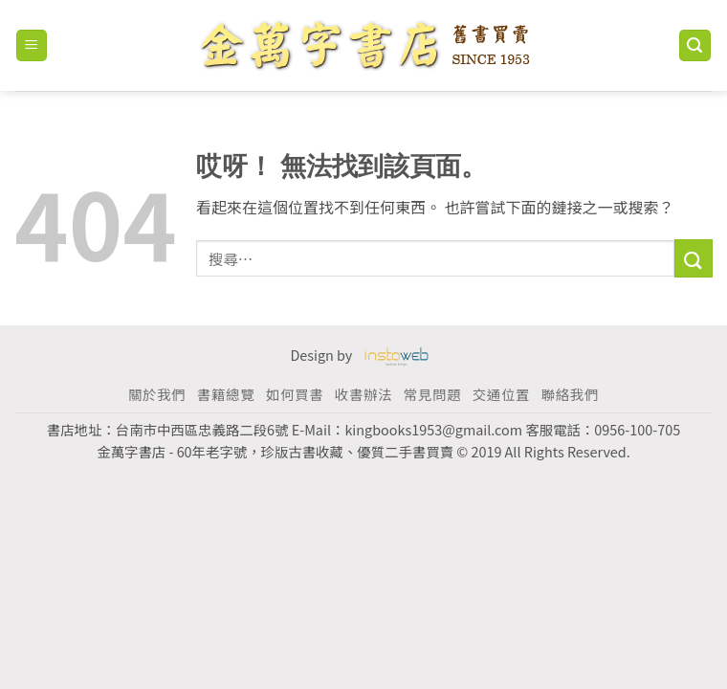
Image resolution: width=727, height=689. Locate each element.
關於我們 (157, 394)
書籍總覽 (225, 394)
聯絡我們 (570, 394)
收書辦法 (363, 394)
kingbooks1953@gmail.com (433, 429)
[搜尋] (695, 45)
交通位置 (501, 394)
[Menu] (32, 45)
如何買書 (294, 394)
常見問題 (432, 394)
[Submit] (693, 258)
